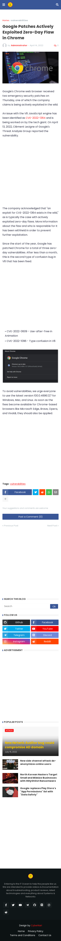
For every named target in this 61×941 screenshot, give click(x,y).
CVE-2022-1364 (36, 118)
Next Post (52, 526)
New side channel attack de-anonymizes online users (38, 762)
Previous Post (11, 526)
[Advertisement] (30, 174)
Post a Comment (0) (31, 516)
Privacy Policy (35, 931)
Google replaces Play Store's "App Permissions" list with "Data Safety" (38, 791)
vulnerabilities (18, 484)
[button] (3, 4)
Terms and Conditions (22, 935)
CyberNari (36, 925)
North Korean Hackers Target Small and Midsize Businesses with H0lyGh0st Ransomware (38, 778)
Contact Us (44, 935)
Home (5, 20)
